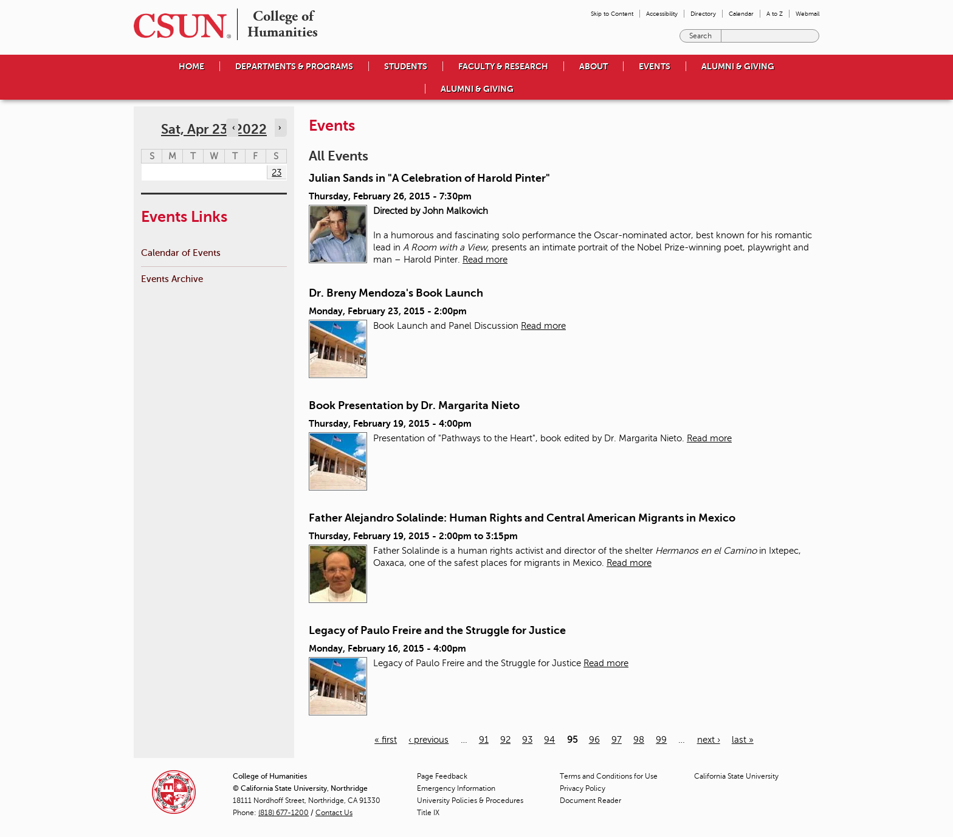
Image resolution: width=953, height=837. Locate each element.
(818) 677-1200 (283, 812)
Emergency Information (456, 788)
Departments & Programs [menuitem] (294, 66)
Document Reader (590, 800)
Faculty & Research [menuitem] (503, 66)
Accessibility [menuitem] (662, 13)
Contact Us (334, 812)
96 (594, 740)
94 (549, 740)
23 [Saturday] (276, 172)
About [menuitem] (593, 66)
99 (661, 740)
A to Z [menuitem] (774, 13)
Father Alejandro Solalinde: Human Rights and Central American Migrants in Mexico (522, 518)
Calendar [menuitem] (741, 13)
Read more (485, 259)
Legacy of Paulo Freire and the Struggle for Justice (437, 630)
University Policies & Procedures (470, 800)
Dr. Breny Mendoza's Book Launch (396, 293)
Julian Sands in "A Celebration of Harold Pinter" (429, 178)
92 (505, 740)
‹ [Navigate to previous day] (233, 127)
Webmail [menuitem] (807, 13)
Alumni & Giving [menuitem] (737, 66)
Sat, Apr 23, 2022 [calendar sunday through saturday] (214, 129)
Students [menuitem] (405, 66)
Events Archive (172, 279)
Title (428, 812)
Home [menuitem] (191, 66)
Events (654, 66)
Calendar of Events (181, 252)
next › (708, 740)
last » (743, 740)
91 (484, 740)
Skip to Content (612, 13)
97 (616, 740)
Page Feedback (442, 776)
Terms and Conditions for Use (609, 776)
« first (385, 740)
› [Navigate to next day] (279, 127)
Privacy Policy (582, 788)
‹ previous (428, 740)
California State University (736, 776)
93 (527, 740)
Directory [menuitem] (703, 13)
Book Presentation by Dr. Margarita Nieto (414, 405)
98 (638, 740)
